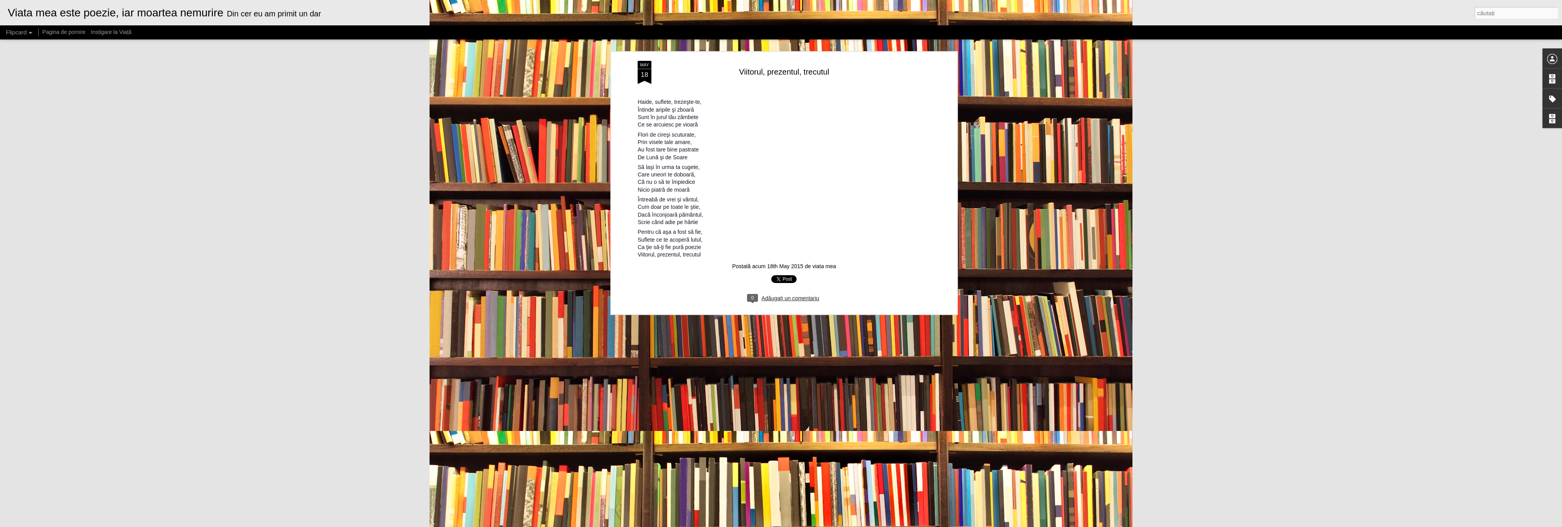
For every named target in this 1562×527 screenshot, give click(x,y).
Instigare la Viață (111, 32)
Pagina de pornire (64, 32)
